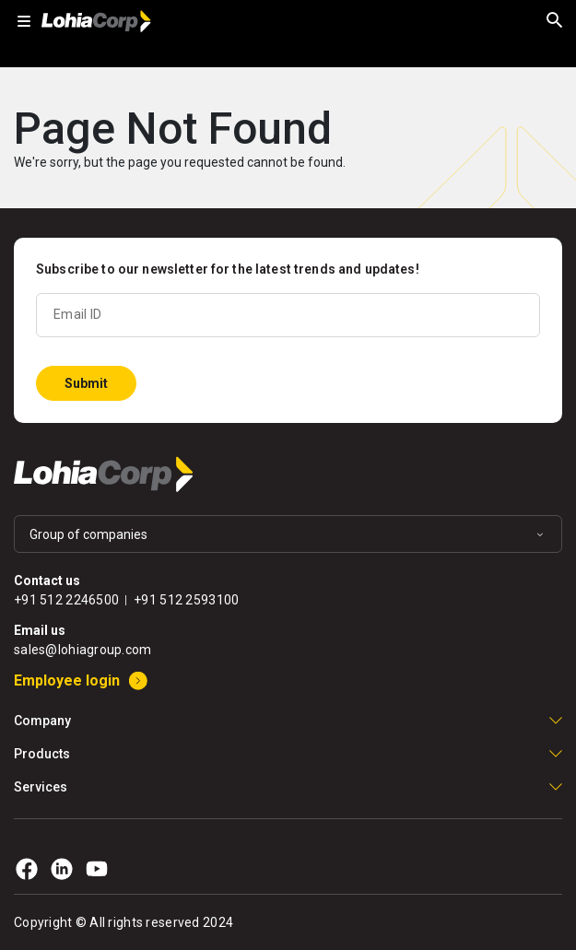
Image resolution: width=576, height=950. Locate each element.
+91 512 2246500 (66, 599)
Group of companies (88, 534)
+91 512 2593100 (186, 599)
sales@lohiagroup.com (83, 649)
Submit (86, 383)
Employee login (67, 680)
